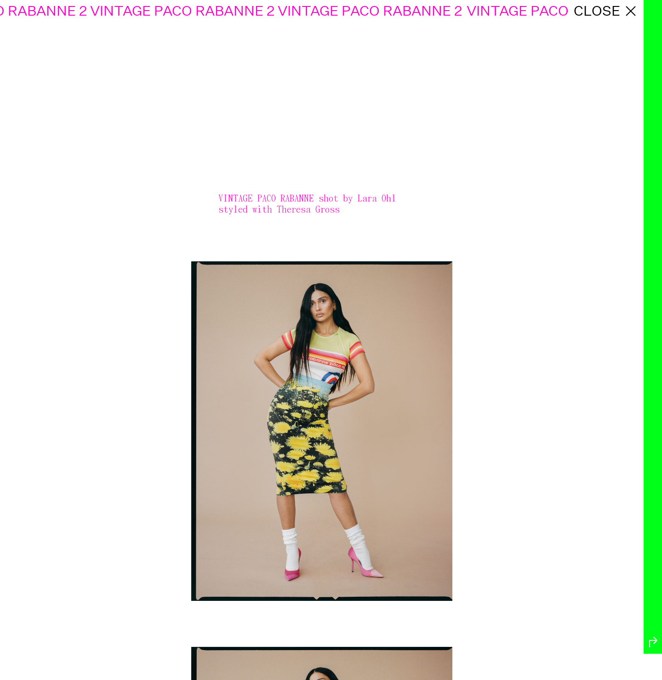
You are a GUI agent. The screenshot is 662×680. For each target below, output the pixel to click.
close (606, 10)
